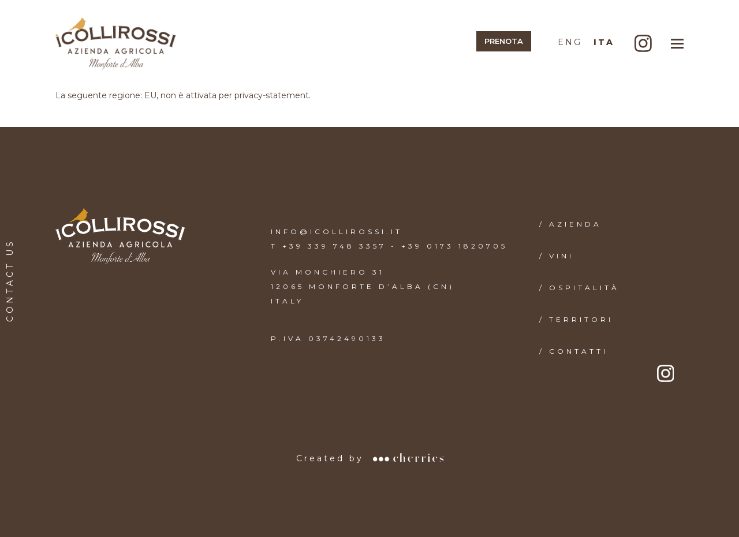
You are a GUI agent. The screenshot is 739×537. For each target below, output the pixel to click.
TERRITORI (581, 319)
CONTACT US (10, 280)
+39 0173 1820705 (454, 246)
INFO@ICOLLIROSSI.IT (336, 231)
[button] (677, 44)
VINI (561, 255)
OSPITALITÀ (584, 287)
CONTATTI (578, 351)
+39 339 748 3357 (334, 246)
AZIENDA (575, 224)
